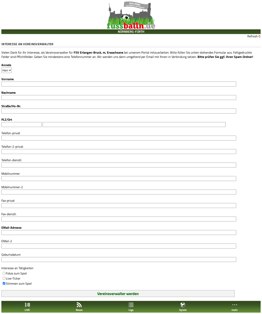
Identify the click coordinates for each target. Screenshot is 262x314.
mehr (235, 307)
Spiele (183, 307)
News (79, 307)
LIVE (27, 307)
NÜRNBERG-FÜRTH (131, 31)
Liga (131, 307)
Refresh (252, 36)
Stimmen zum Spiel (19, 283)
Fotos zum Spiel (16, 273)
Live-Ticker (13, 278)
